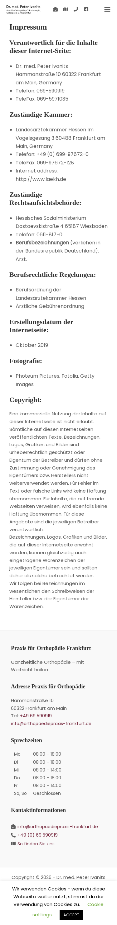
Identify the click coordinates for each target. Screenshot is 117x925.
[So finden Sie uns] (66, 9)
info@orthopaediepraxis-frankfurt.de (51, 723)
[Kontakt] (55, 9)
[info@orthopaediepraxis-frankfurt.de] (58, 826)
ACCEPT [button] (71, 915)
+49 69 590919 (36, 716)
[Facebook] (86, 9)
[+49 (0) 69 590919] (76, 9)
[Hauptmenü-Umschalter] (107, 9)
